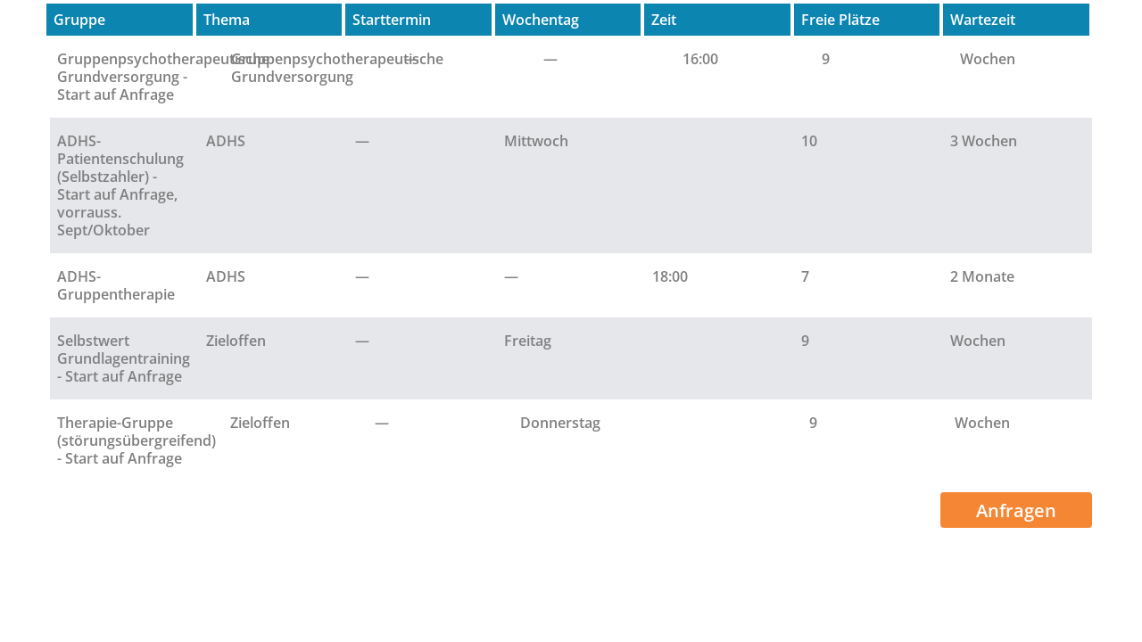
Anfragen (1016, 510)
